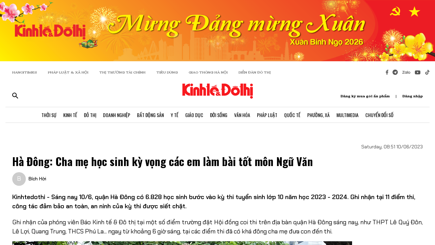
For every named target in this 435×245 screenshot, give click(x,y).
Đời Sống (218, 114)
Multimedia (347, 114)
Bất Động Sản (150, 114)
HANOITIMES (24, 72)
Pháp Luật (267, 114)
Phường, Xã (318, 114)
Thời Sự (48, 114)
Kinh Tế (70, 114)
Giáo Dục (194, 114)
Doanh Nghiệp (116, 114)
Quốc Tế (292, 114)
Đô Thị (90, 114)
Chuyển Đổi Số (379, 114)
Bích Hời (37, 179)
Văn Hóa (242, 114)
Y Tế (174, 114)
